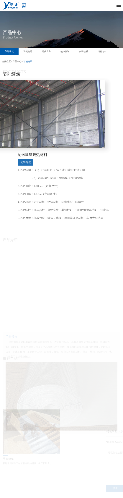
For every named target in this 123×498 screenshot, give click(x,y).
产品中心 (17, 61)
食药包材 (83, 51)
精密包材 (102, 51)
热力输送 (64, 51)
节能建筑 (9, 51)
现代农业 (46, 51)
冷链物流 (27, 51)
